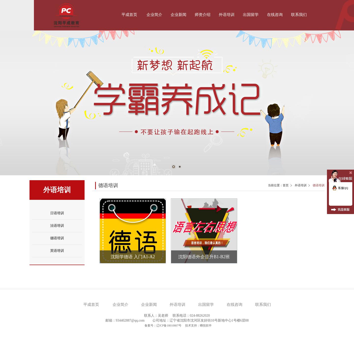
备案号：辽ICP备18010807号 (163, 325)
